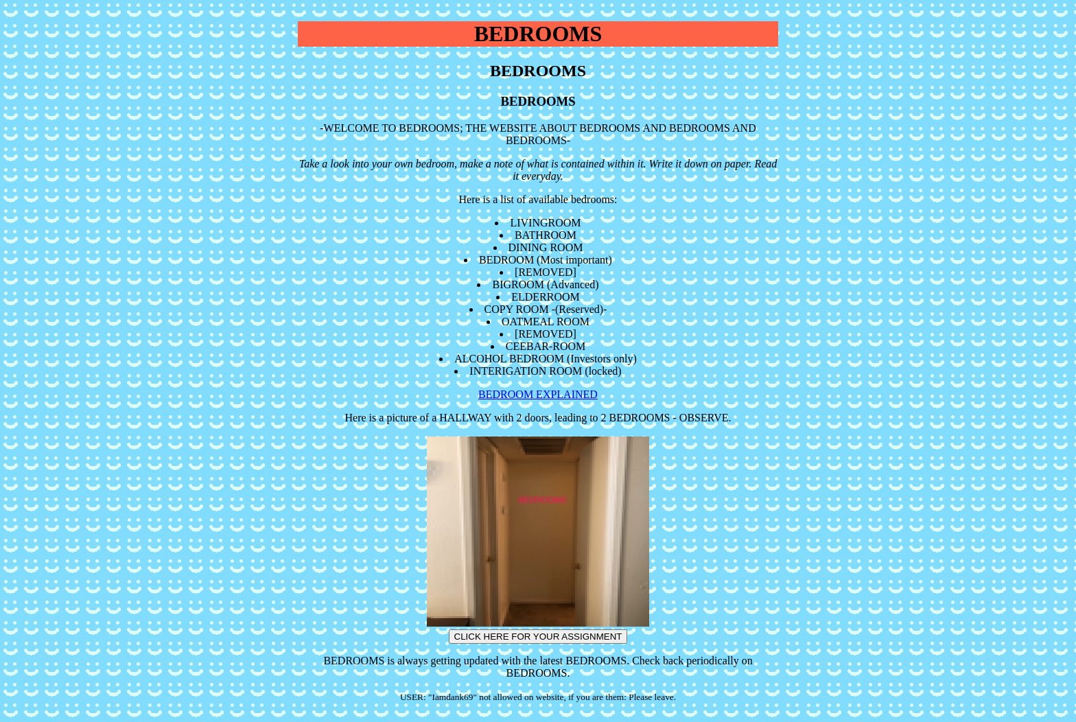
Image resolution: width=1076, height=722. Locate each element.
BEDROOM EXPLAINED (538, 394)
